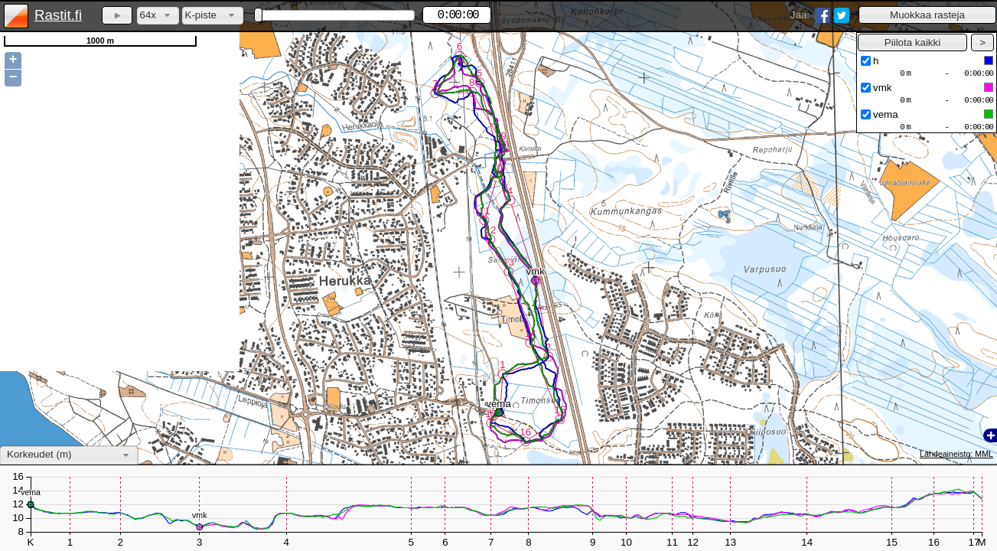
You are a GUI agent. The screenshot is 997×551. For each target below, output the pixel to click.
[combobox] (158, 15)
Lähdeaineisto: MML (956, 453)
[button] (927, 15)
